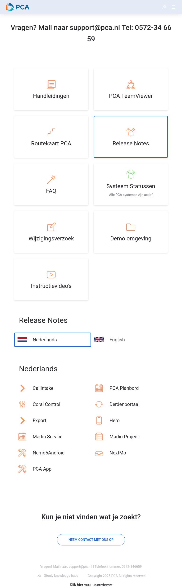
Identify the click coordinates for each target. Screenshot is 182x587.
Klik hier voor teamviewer (91, 584)
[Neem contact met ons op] (91, 539)
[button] (164, 7)
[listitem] (51, 89)
